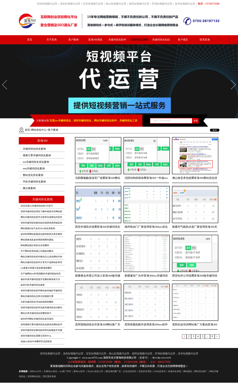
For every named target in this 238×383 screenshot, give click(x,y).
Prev (2, 79)
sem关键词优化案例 (34, 169)
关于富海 (52, 39)
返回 (214, 130)
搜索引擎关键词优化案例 (37, 155)
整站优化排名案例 (33, 175)
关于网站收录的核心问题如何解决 (37, 251)
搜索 (196, 121)
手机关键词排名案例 (34, 182)
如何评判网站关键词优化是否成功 (37, 319)
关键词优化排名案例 (34, 149)
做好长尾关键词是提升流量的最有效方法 (40, 279)
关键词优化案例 (139, 39)
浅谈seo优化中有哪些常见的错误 (36, 342)
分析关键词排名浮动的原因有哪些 (37, 302)
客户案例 (73, 39)
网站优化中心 (39, 130)
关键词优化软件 (117, 39)
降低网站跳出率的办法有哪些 (35, 245)
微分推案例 (29, 188)
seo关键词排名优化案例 (36, 162)
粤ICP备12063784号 (161, 358)
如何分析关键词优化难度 (33, 285)
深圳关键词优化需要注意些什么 (36, 336)
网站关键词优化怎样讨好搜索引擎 (37, 296)
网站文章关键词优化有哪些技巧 (36, 313)
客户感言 (183, 39)
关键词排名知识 (161, 39)
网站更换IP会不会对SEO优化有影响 (38, 229)
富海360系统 (95, 39)
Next (231, 79)
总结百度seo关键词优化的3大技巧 (37, 206)
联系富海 (205, 39)
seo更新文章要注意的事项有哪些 (36, 268)
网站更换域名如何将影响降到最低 (37, 240)
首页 (29, 39)
